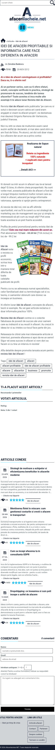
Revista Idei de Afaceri (12, 318)
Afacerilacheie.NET (3, 40)
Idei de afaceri (33, 501)
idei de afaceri (23, 304)
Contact (32, 729)
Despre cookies (35, 734)
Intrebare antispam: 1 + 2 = (12, 667)
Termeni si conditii (37, 740)
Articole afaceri (35, 723)
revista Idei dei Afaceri (12, 353)
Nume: (3, 647)
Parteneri (44, 729)
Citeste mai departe (11, 496)
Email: (3, 655)
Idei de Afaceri (16, 106)
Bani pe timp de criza (11, 723)
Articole (10, 41)
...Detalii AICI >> (27, 169)
